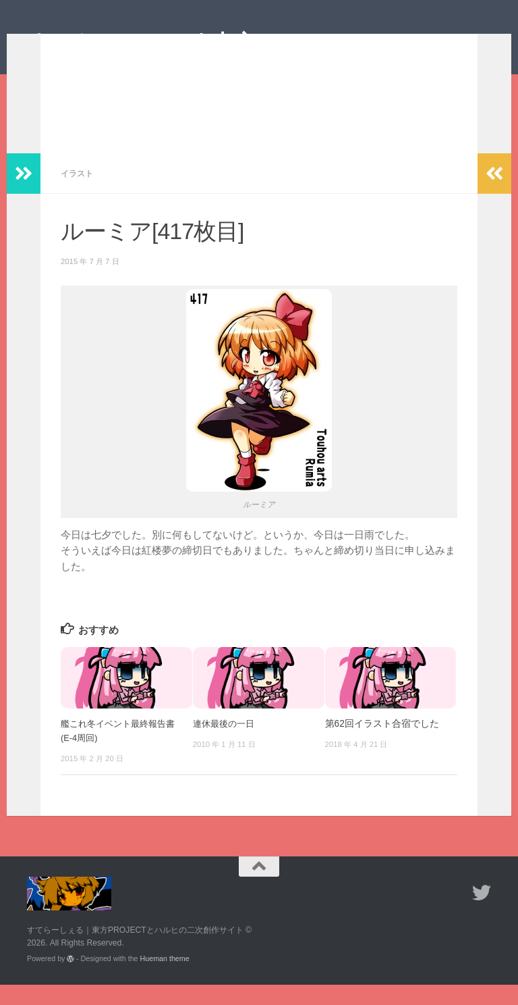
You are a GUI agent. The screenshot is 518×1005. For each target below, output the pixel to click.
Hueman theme (165, 979)
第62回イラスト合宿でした (382, 744)
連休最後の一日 (226, 744)
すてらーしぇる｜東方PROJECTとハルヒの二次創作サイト (253, 59)
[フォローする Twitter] (481, 913)
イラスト (78, 193)
